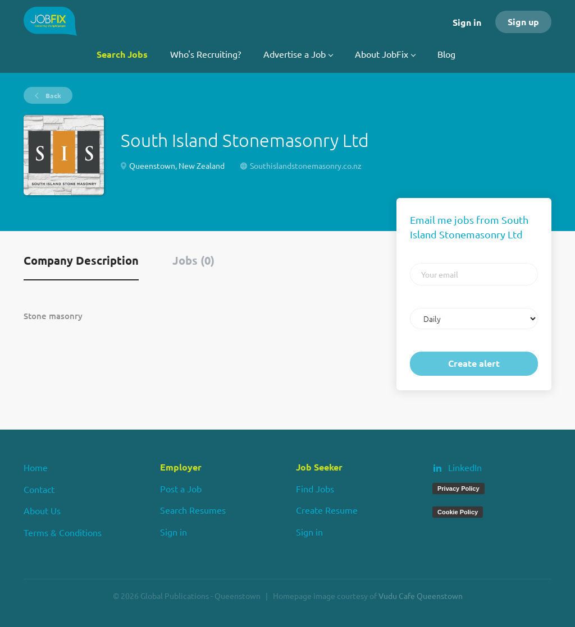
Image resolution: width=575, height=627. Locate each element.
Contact (39, 489)
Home (36, 467)
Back (52, 95)
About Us (42, 510)
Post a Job (181, 488)
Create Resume (327, 509)
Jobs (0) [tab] (193, 260)
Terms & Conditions (63, 532)
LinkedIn (465, 467)
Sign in (467, 22)
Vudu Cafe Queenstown (420, 596)
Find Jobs (315, 488)
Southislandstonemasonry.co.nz (306, 165)
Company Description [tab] (81, 260)
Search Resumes (193, 509)
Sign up (523, 21)
